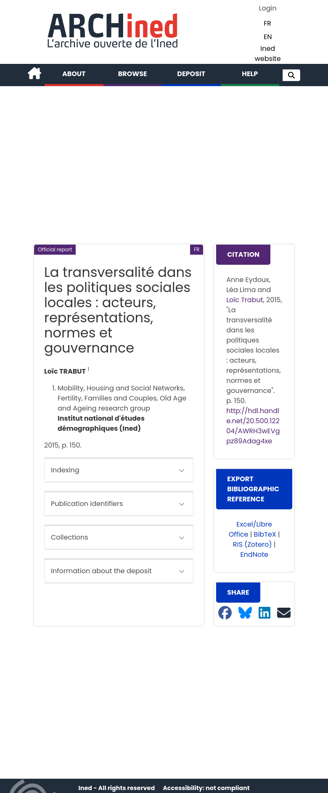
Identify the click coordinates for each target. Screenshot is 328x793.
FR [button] (267, 23)
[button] (291, 75)
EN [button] (268, 37)
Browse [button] (132, 74)
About (74, 74)
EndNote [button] (254, 554)
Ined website (268, 53)
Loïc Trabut (244, 300)
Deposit (191, 74)
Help (250, 74)
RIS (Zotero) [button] (252, 544)
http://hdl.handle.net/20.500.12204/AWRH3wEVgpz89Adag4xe (253, 426)
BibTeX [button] (265, 534)
